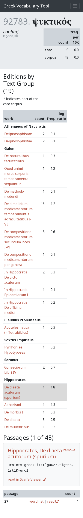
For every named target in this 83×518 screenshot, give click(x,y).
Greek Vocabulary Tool (26, 6)
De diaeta (12, 419)
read (53, 500)
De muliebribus (17, 427)
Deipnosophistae (18, 133)
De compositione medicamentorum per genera (18, 259)
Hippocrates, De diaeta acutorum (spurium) (35, 453)
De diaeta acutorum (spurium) (12, 392)
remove (69, 450)
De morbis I (13, 412)
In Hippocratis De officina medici (15, 307)
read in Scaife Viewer (27, 478)
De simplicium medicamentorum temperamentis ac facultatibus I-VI (18, 214)
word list (36, 500)
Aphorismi (12, 404)
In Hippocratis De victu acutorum (15, 277)
